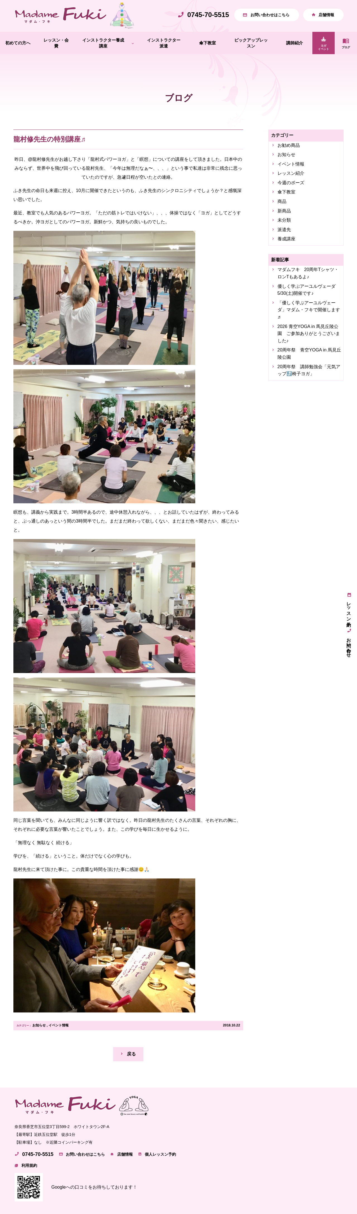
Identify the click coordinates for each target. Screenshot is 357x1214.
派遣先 (284, 229)
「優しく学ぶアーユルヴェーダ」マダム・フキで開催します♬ (309, 309)
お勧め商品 (289, 145)
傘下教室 (286, 192)
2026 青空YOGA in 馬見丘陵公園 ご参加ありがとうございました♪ (309, 333)
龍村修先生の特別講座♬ (49, 139)
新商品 (284, 211)
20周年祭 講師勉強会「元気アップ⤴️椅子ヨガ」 (309, 370)
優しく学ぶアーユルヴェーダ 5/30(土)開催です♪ (309, 290)
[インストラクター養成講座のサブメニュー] (133, 43)
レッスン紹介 (291, 173)
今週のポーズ (291, 182)
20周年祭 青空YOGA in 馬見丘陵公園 (309, 354)
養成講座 (286, 239)
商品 (282, 201)
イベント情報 (59, 1025)
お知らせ (39, 1025)
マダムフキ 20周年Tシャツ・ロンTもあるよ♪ (308, 273)
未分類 (284, 220)
